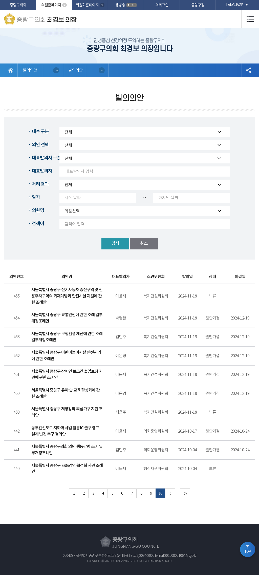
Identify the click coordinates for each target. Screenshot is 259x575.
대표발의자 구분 (46, 158)
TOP (247, 552)
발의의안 (30, 70)
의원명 (38, 210)
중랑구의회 (18, 5)
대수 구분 (40, 131)
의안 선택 (40, 144)
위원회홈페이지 (87, 5)
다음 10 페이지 (170, 493)
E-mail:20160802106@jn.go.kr (176, 556)
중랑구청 (197, 5)
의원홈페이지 (51, 5)
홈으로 (11, 70)
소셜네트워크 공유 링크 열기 (248, 70)
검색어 (38, 223)
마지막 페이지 (185, 493)
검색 (115, 243)
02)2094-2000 (144, 556)
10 (160, 493)
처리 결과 (40, 184)
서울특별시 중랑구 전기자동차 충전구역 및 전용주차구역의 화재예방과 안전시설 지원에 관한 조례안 (66, 296)
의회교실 (161, 5)
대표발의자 (42, 171)
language (234, 5)
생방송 (126, 5)
